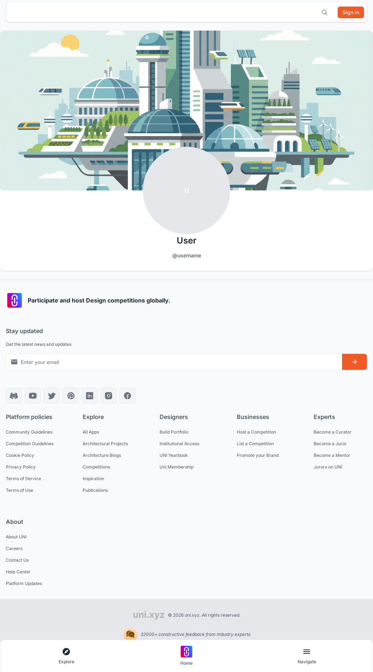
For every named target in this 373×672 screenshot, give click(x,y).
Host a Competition (256, 432)
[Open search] (324, 12)
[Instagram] (109, 396)
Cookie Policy (20, 455)
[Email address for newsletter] (174, 361)
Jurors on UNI (328, 467)
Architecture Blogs (102, 455)
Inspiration (93, 478)
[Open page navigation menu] (307, 656)
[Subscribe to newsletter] (354, 362)
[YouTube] (33, 396)
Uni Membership (176, 467)
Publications (95, 490)
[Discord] (14, 396)
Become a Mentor (332, 455)
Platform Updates (24, 583)
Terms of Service (23, 478)
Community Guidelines (29, 432)
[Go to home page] (186, 656)
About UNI (16, 536)
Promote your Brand (258, 455)
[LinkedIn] (90, 396)
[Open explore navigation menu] (66, 656)
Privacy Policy (21, 467)
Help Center (18, 571)
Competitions (96, 467)
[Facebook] (127, 396)
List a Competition (255, 443)
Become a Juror (330, 443)
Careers (14, 548)
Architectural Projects (105, 443)
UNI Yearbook (174, 455)
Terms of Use (19, 490)
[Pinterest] (71, 396)
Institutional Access (179, 443)
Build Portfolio (174, 432)
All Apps (91, 432)
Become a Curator (333, 432)
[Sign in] (351, 12)
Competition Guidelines (30, 443)
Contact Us (17, 560)
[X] (52, 396)
